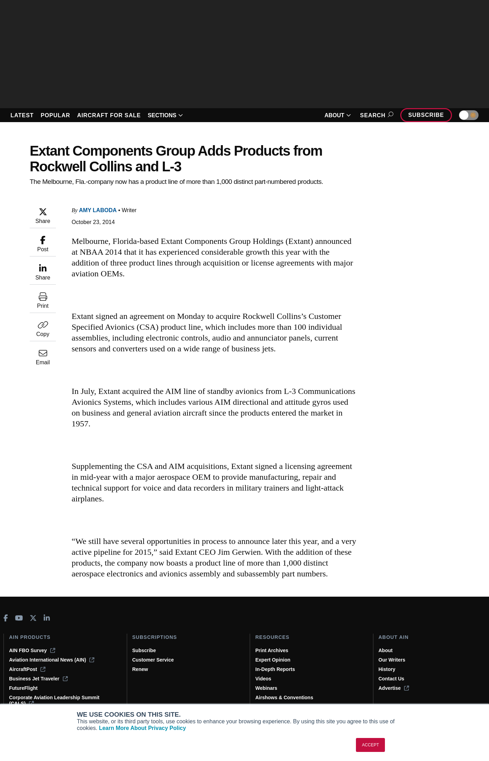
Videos (263, 678)
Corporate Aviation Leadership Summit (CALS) (54, 700)
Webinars (266, 688)
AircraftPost (27, 669)
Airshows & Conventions (284, 697)
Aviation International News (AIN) (51, 660)
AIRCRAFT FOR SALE (109, 115)
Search (375, 115)
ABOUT (337, 115)
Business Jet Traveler (38, 678)
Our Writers (392, 660)
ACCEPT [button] (370, 745)
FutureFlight (23, 688)
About (386, 650)
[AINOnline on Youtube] (19, 618)
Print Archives (271, 650)
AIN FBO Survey (32, 650)
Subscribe (426, 115)
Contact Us (391, 678)
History (387, 669)
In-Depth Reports (275, 669)
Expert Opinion (272, 660)
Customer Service (153, 660)
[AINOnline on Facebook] (5, 618)
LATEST (22, 115)
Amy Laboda (98, 210)
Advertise (394, 688)
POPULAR (55, 115)
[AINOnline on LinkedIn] (47, 618)
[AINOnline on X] (33, 618)
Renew (140, 669)
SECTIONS (165, 115)
